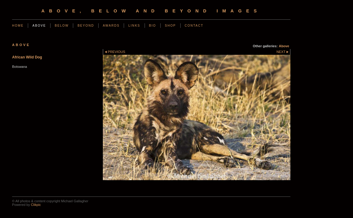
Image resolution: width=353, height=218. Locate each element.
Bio (152, 25)
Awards (111, 25)
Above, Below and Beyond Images (151, 10)
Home (18, 25)
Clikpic (36, 204)
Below (62, 25)
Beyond (85, 25)
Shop (170, 25)
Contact (194, 25)
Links (134, 25)
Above (39, 25)
